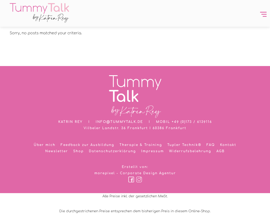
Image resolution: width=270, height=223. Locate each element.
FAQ (210, 145)
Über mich (44, 145)
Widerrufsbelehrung (190, 151)
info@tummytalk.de (119, 122)
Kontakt (228, 145)
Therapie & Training (140, 145)
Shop (78, 151)
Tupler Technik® (184, 145)
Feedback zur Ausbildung (87, 145)
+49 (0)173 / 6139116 (192, 122)
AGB (220, 151)
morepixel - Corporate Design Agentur (135, 173)
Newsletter (56, 151)
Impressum (152, 151)
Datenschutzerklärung (112, 151)
